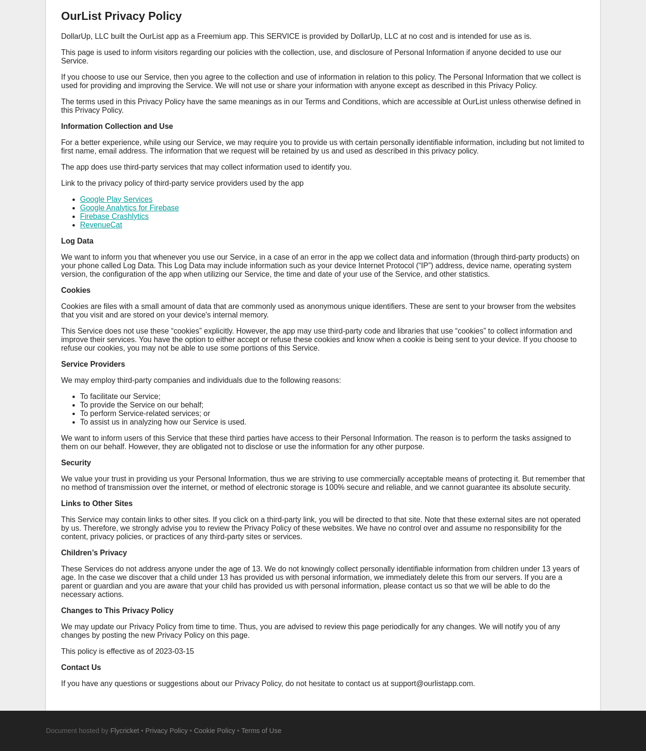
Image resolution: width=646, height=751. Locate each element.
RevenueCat (101, 225)
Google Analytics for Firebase (129, 208)
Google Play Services (116, 199)
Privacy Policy (166, 730)
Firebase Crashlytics (114, 216)
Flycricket (124, 730)
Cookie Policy (214, 730)
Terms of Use (261, 730)
